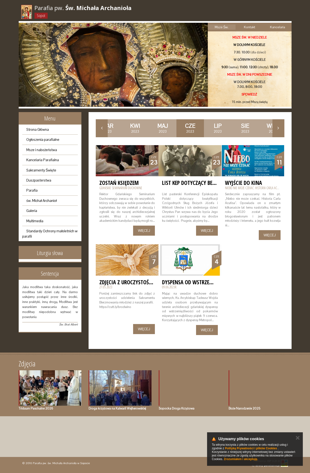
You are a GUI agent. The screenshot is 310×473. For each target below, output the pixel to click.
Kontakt (249, 27)
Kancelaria (277, 27)
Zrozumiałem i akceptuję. (241, 459)
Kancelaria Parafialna (42, 160)
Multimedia (34, 221)
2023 (135, 128)
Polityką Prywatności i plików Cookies (251, 448)
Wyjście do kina (243, 183)
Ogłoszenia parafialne (42, 139)
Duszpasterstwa (38, 180)
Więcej (144, 230)
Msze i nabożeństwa (41, 150)
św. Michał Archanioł (41, 200)
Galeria (31, 210)
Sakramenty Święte (41, 170)
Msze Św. (221, 27)
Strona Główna (37, 129)
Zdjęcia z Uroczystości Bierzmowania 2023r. (152, 282)
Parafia (32, 190)
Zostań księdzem (119, 183)
